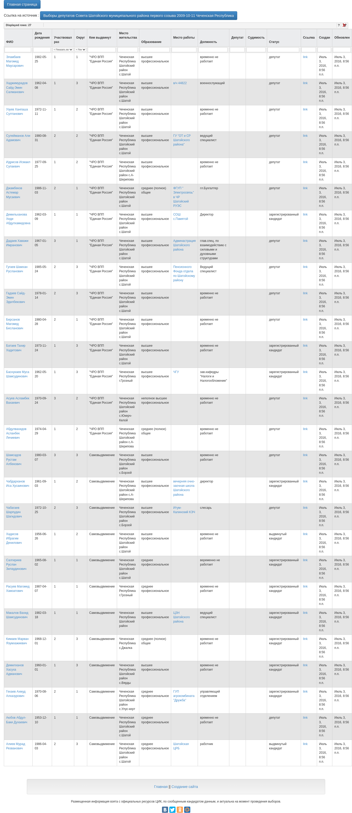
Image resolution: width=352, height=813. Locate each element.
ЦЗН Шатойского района (181, 617)
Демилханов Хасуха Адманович (15, 669)
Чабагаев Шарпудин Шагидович (14, 512)
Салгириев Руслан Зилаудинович (16, 564)
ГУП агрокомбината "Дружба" (183, 696)
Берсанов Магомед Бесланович (14, 324)
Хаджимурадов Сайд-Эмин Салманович (17, 87)
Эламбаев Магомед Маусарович (14, 61)
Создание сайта (184, 787)
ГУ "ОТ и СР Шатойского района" (182, 140)
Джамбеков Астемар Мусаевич (14, 192)
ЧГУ (176, 372)
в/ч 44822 (180, 83)
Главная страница (22, 4)
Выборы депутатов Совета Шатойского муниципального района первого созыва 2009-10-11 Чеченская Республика (138, 16)
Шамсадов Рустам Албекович (13, 459)
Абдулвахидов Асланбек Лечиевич (16, 433)
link (305, 57)
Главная (161, 787)
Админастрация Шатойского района (184, 245)
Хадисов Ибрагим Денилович (14, 538)
